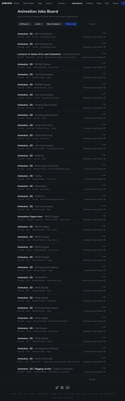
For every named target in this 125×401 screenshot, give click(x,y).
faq (101, 394)
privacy (89, 394)
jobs (72, 394)
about (78, 394)
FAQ (107, 3)
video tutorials (43, 394)
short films (32, 394)
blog (83, 394)
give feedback (109, 394)
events (67, 394)
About (115, 3)
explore (13, 394)
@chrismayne (73, 16)
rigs (25, 394)
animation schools (56, 394)
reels (20, 394)
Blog (99, 3)
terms (96, 394)
